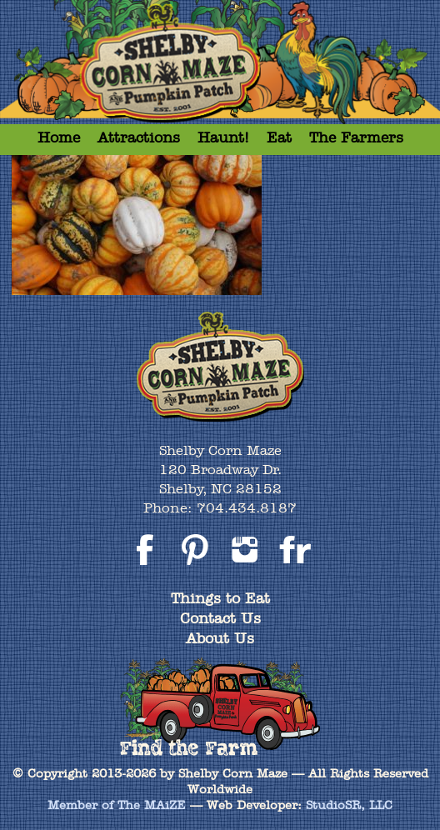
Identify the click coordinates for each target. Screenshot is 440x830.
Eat (279, 137)
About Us (220, 638)
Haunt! (223, 137)
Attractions (139, 137)
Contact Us (220, 618)
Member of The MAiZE (117, 805)
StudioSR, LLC (349, 805)
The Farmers (356, 137)
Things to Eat (220, 598)
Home (59, 137)
